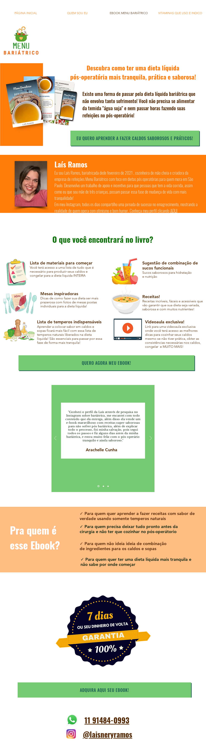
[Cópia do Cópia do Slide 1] (108, 486)
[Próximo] (151, 438)
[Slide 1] (98, 486)
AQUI (173, 210)
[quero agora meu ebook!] (106, 362)
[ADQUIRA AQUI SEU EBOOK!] (104, 690)
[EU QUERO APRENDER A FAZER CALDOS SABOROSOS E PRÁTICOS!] (134, 138)
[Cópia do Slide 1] (103, 486)
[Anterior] (55, 438)
